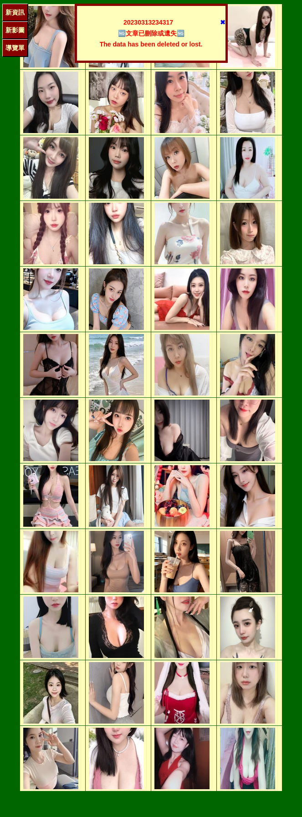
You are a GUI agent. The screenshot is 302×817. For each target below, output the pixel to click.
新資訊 (15, 12)
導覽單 (15, 47)
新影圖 (15, 30)
